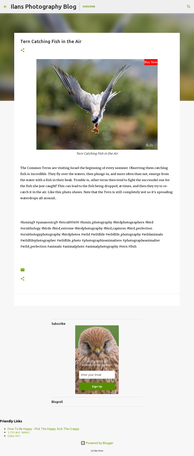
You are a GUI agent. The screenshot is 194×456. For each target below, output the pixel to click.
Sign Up (97, 386)
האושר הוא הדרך (18, 432)
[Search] (188, 6)
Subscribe (89, 6)
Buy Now (151, 62)
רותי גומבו (14, 435)
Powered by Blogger (97, 443)
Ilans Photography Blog (43, 6)
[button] (22, 50)
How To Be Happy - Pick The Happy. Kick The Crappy (43, 429)
